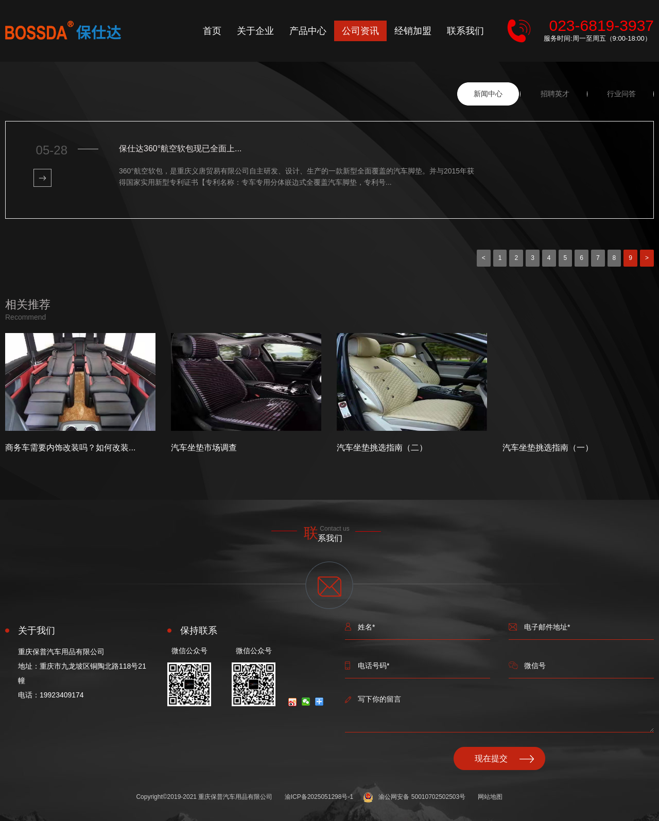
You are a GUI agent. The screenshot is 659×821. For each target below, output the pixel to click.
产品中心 (307, 31)
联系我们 (465, 31)
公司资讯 (360, 31)
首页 (212, 31)
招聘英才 (555, 94)
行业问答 (621, 94)
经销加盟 (412, 31)
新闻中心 (488, 94)
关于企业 (255, 31)
